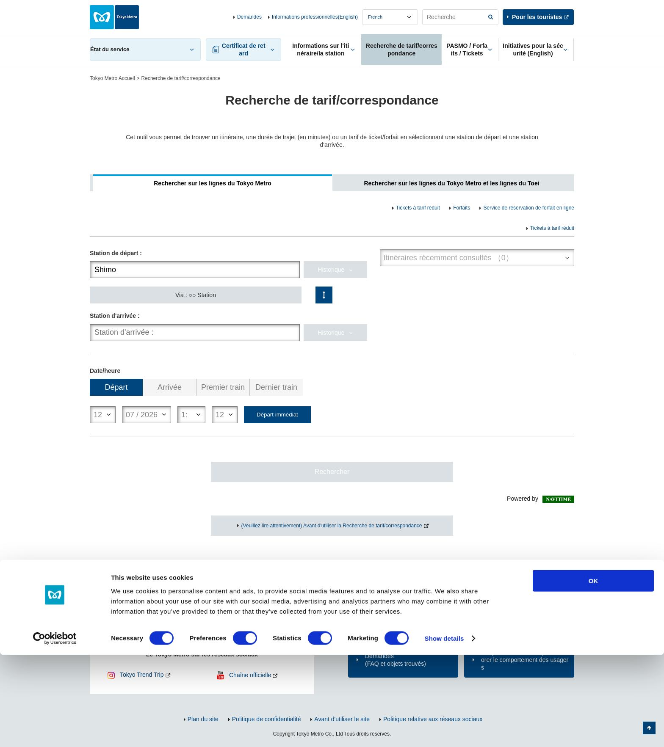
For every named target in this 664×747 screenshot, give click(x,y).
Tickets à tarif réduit (418, 208)
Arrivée (170, 387)
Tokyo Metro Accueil (112, 78)
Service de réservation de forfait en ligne (528, 208)
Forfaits (461, 208)
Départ (116, 387)
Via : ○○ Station (195, 295)
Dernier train (276, 387)
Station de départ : (116, 253)
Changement (323, 295)
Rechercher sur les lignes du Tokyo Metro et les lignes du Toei (451, 183)
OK (593, 672)
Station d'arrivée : (115, 315)
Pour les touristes (537, 17)
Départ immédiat (277, 414)
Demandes (249, 17)
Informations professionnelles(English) (315, 17)
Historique (331, 269)
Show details (444, 730)
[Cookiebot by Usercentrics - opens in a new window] (55, 730)
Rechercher (332, 471)
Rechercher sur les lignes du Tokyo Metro (212, 183)
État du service (109, 49)
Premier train (223, 387)
